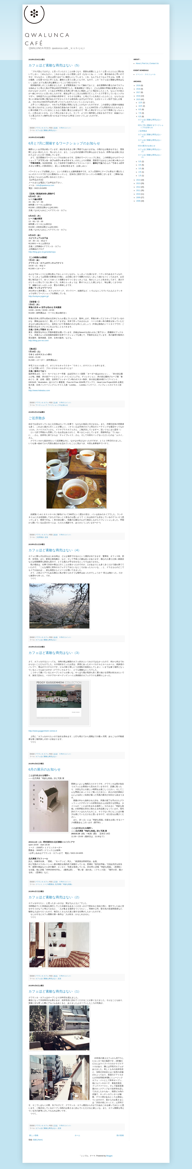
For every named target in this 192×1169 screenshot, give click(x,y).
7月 (140, 113)
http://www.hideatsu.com (39, 390)
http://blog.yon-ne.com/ (38, 340)
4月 (140, 165)
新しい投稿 (33, 1135)
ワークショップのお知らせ (58, 405)
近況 (46, 537)
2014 (138, 180)
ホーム (77, 1135)
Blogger (109, 1156)
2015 (138, 99)
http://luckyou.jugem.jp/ (38, 296)
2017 (138, 92)
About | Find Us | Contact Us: (147, 63)
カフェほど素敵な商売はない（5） (54, 65)
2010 (138, 194)
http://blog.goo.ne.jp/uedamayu (42, 252)
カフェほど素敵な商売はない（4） (54, 550)
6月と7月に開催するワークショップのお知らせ (64, 143)
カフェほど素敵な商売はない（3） (54, 653)
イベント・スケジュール (146, 74)
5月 (140, 161)
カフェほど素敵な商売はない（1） (54, 991)
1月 (140, 176)
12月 (140, 103)
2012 (138, 187)
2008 (138, 201)
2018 (138, 89)
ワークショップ (41, 405)
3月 (140, 169)
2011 (138, 190)
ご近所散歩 (36, 418)
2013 (138, 183)
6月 (140, 116)
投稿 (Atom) (38, 1140)
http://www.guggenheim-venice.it (42, 731)
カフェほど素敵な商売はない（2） (54, 897)
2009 (138, 197)
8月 (140, 109)
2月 (140, 172)
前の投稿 (120, 1135)
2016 (138, 96)
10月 (140, 106)
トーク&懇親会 (48, 884)
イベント (39, 884)
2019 (138, 85)
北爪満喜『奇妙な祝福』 (64, 884)
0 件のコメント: (66, 128)
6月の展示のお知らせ (44, 769)
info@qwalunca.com (45, 185)
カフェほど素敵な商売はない (46, 130)
